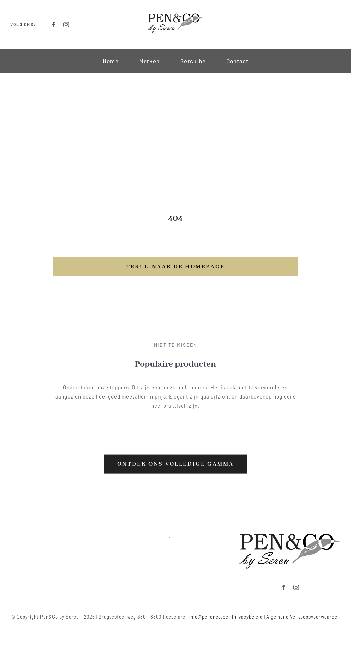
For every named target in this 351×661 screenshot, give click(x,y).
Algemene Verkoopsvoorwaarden (303, 617)
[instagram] (66, 24)
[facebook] (54, 24)
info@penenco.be (208, 617)
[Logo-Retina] (175, 14)
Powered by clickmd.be (175, 624)
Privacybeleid (247, 617)
